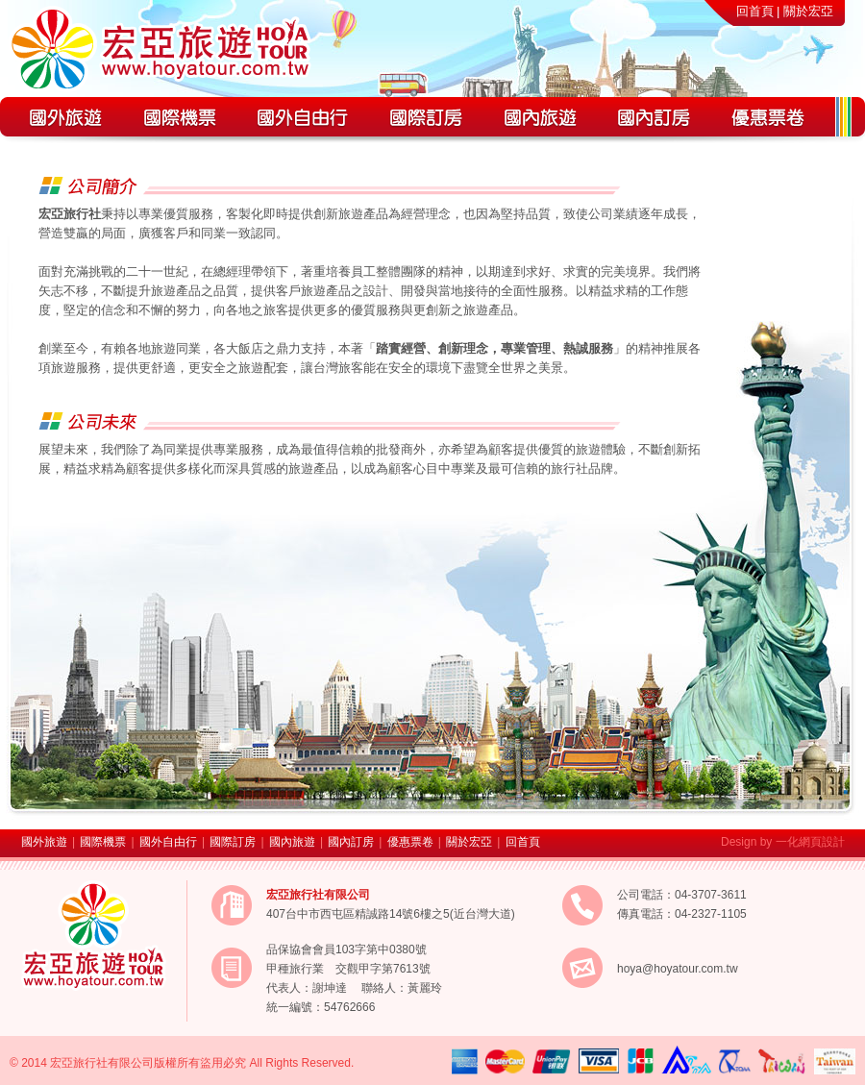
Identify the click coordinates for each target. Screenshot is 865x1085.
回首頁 (755, 11)
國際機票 (103, 842)
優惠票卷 (410, 842)
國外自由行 (168, 842)
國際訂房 (233, 842)
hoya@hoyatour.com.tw (677, 968)
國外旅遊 (44, 842)
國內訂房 (351, 842)
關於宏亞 (808, 11)
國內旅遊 (292, 842)
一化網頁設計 (810, 842)
